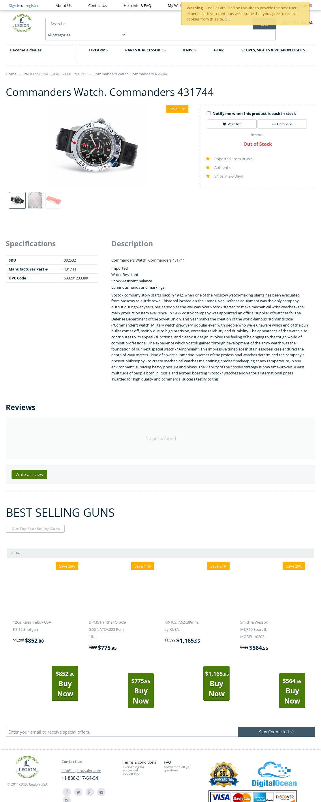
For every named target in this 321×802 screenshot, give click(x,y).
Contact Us (97, 5)
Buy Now (65, 676)
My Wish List (178, 5)
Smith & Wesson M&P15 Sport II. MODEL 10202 (254, 621)
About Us (64, 5)
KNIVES (189, 41)
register (32, 5)
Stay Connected (276, 723)
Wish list (232, 115)
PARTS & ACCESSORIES (145, 41)
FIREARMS (98, 41)
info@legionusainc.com (81, 762)
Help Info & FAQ (137, 5)
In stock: (257, 126)
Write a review (29, 466)
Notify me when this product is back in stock (251, 105)
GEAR (219, 41)
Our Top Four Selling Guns (36, 520)
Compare (282, 115)
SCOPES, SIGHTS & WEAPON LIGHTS (273, 41)
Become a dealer (26, 41)
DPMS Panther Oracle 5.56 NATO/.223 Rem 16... (107, 621)
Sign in (14, 5)
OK (227, 19)
